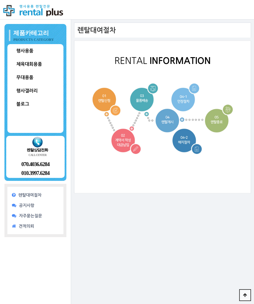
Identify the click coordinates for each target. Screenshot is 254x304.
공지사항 (23, 205)
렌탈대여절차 (26, 195)
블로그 (22, 104)
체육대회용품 (29, 64)
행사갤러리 (27, 91)
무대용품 (24, 77)
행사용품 (24, 51)
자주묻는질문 (27, 215)
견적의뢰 (23, 226)
